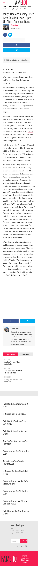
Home (4, 6)
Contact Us (18, 526)
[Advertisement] (19, 298)
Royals (12, 525)
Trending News (11, 6)
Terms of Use (22, 526)
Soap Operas (12, 529)
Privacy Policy (22, 531)
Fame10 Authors (17, 531)
